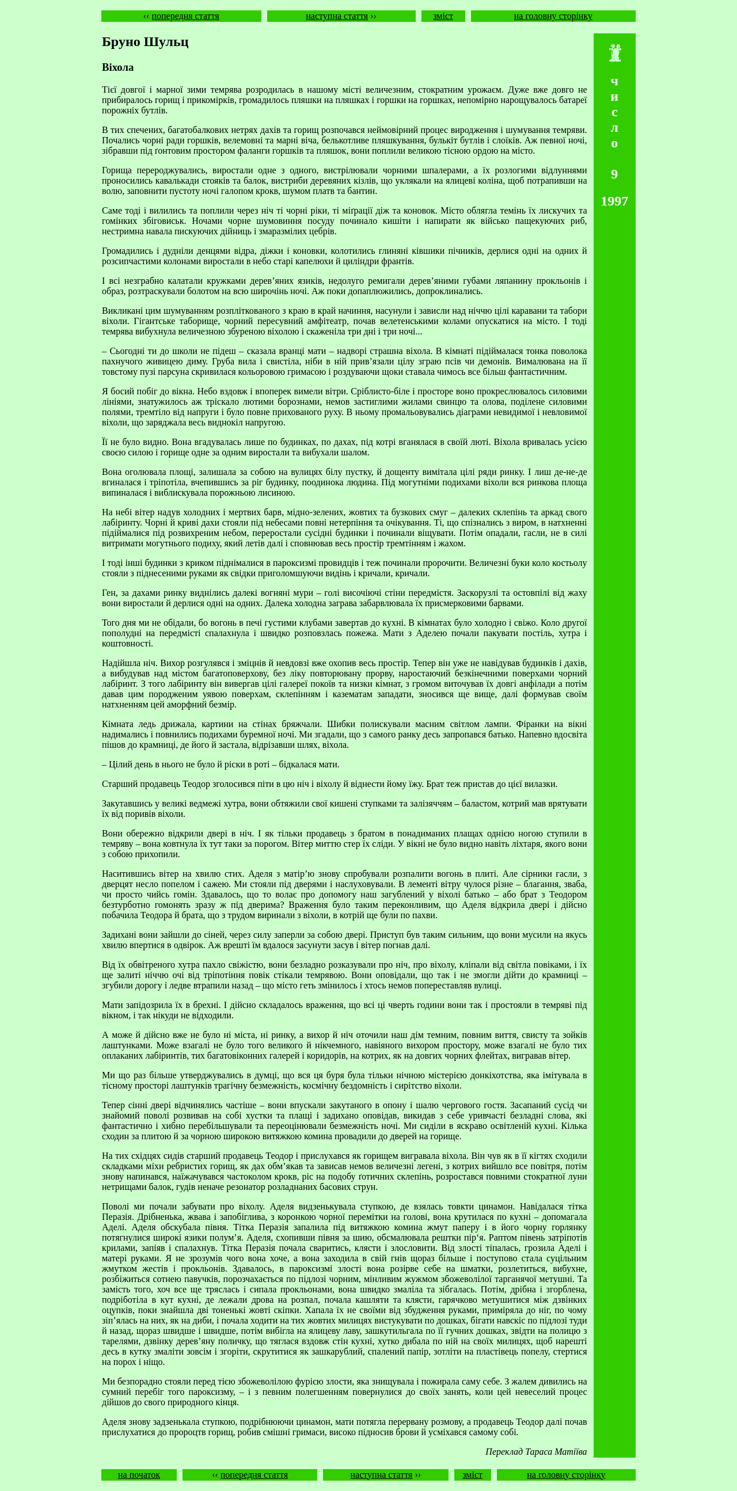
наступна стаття (337, 16)
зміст (443, 16)
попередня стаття (185, 16)
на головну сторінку (553, 16)
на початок (139, 1474)
